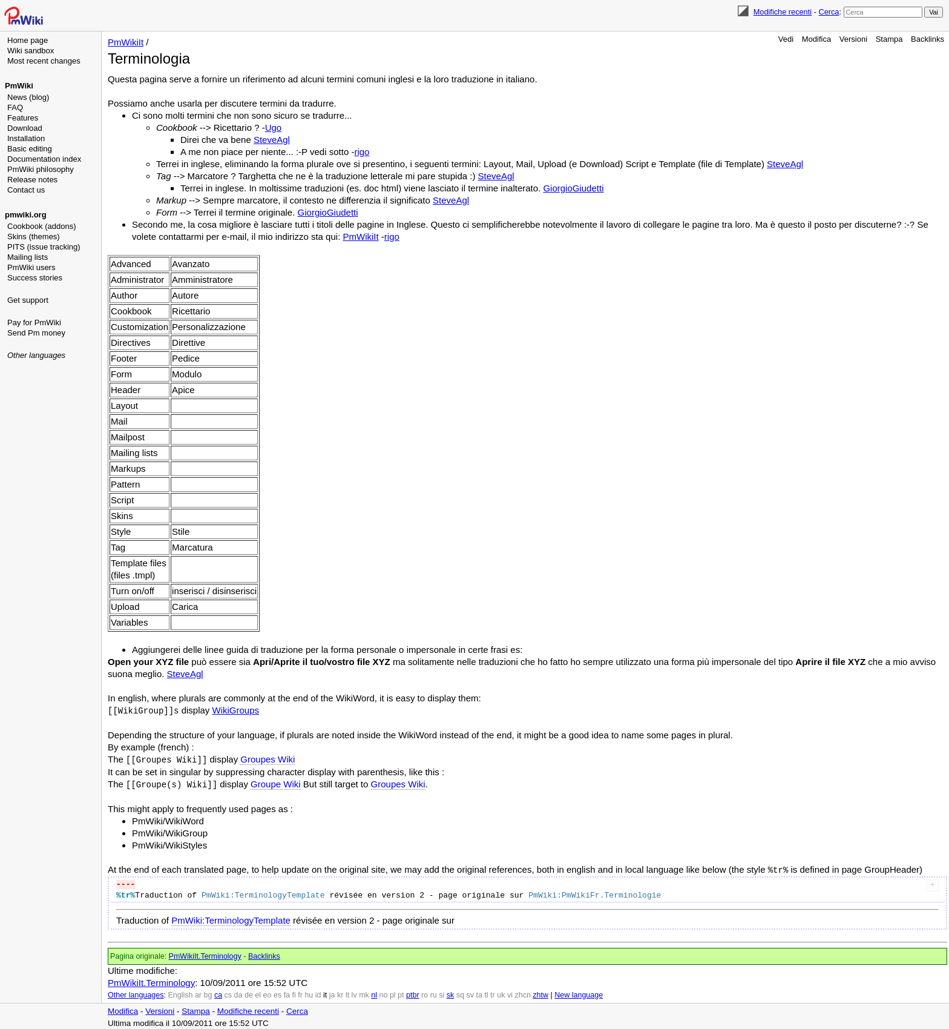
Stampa (889, 39)
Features (22, 117)
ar (198, 992)
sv (470, 992)
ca (218, 992)
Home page (27, 40)
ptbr (412, 992)
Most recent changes (43, 60)
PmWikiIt (125, 42)
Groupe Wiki (276, 783)
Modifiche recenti (783, 11)
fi (294, 992)
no (383, 992)
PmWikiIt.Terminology (205, 954)
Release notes (32, 179)
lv (354, 992)
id (318, 992)
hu (308, 992)
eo (267, 992)
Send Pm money (36, 332)
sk (451, 992)
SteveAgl (272, 139)
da (238, 992)
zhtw (540, 992)
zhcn (522, 992)
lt (347, 992)
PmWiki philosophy (40, 169)
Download (24, 128)
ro (424, 992)
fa (287, 992)
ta (479, 992)
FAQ (15, 107)
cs (228, 992)
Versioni (853, 39)
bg (207, 992)
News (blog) (28, 97)
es (277, 992)
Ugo (273, 127)
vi (510, 992)
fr (300, 992)
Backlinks (927, 39)
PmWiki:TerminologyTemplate (231, 918)
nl (374, 992)
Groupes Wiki (267, 758)
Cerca (828, 11)
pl (393, 992)
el (258, 992)
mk (364, 992)
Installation (26, 138)
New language (578, 992)
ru (433, 992)
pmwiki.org (26, 214)
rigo (361, 152)
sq (460, 992)
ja (332, 992)
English (180, 992)
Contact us (26, 189)
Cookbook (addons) (41, 226)
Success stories (34, 277)
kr (340, 992)
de (249, 992)
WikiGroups (236, 710)
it (325, 992)
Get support (27, 300)
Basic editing (29, 148)
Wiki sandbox (30, 50)
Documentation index (44, 159)
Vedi (785, 39)
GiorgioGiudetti (573, 188)
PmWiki (19, 85)
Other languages (36, 355)
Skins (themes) (33, 236)
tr (492, 992)
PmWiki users (31, 267)
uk (501, 992)
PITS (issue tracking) (43, 246)
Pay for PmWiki (34, 322)
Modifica (816, 39)
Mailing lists (27, 257)
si (441, 992)
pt (401, 992)
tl (486, 992)
